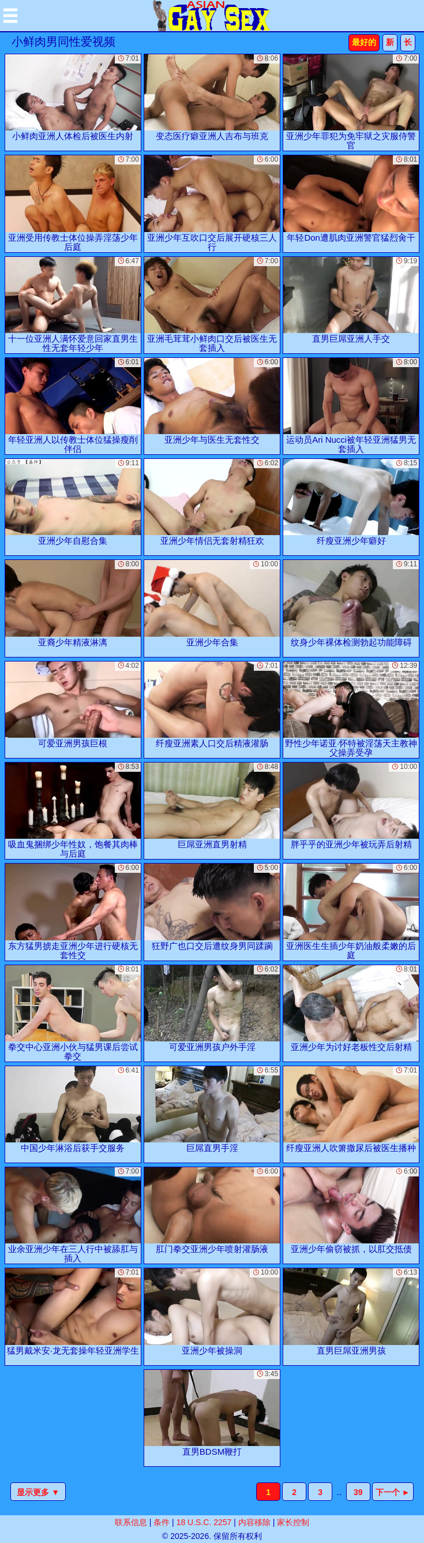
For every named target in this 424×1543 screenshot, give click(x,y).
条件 (161, 1522)
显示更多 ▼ (38, 1492)
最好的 (364, 42)
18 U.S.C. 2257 (204, 1522)
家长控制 (293, 1522)
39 (358, 1492)
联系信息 (131, 1522)
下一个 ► (393, 1492)
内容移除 (254, 1522)
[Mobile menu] (10, 15)
